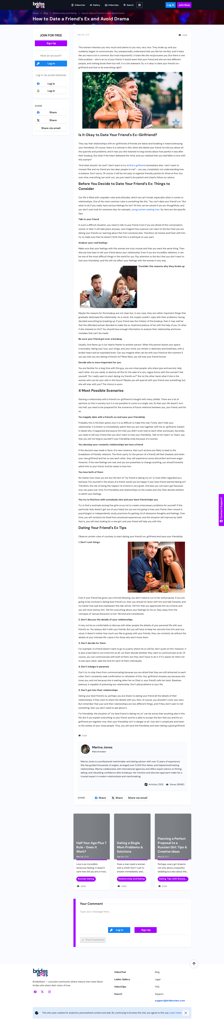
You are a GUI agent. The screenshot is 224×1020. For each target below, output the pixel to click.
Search (118, 993)
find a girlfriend (137, 165)
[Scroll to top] (194, 964)
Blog (157, 972)
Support (159, 993)
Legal (158, 979)
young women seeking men (145, 209)
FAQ (157, 986)
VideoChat (120, 972)
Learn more (175, 1012)
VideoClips (120, 986)
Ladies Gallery (122, 979)
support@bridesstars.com (170, 1000)
